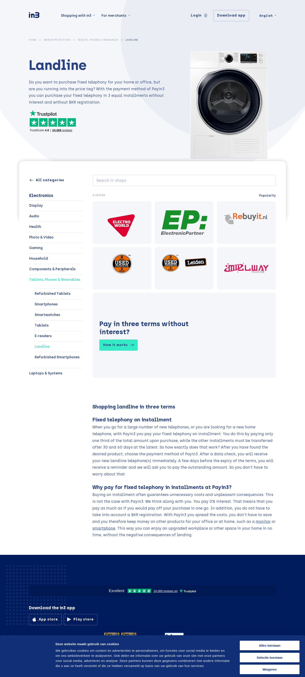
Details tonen (227, 668)
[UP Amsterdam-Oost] (122, 268)
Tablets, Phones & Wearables (98, 39)
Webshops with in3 (57, 39)
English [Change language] (266, 17)
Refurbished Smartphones (57, 357)
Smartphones (46, 304)
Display (36, 206)
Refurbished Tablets (53, 294)
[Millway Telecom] (246, 268)
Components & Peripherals (52, 269)
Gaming (36, 248)
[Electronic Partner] (184, 222)
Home (32, 39)
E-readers (43, 336)
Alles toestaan (269, 626)
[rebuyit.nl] (246, 222)
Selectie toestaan (270, 638)
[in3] (41, 17)
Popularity (267, 195)
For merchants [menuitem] (113, 17)
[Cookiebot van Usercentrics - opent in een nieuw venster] (27, 669)
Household (38, 258)
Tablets (42, 325)
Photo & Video (41, 237)
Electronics (41, 195)
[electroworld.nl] (122, 222)
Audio (34, 216)
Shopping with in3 (76, 17)
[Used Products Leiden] (184, 268)
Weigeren (269, 650)
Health (35, 227)
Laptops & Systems (45, 373)
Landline (42, 347)
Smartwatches (47, 315)
